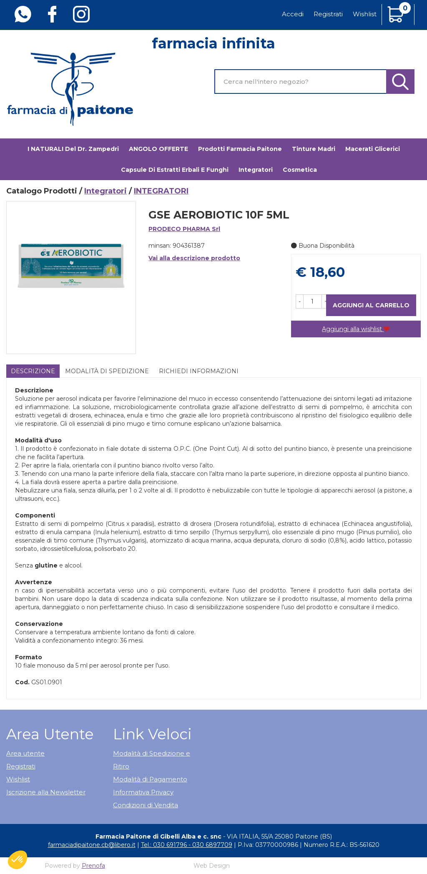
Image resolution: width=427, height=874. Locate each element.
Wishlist (365, 14)
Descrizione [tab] (33, 371)
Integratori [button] (256, 169)
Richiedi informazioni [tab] (199, 371)
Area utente (25, 753)
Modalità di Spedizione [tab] (107, 371)
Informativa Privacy (143, 792)
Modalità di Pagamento (150, 779)
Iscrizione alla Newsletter (45, 792)
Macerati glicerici (372, 149)
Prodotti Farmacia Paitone (240, 149)
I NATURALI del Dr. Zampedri (73, 149)
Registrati (328, 14)
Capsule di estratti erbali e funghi (175, 169)
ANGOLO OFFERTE (158, 149)
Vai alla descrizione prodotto (194, 258)
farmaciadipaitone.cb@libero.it (92, 845)
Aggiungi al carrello (371, 305)
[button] (300, 301)
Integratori (105, 191)
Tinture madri (313, 149)
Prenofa (93, 865)
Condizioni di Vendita (145, 805)
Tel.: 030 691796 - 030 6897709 (186, 845)
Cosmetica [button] (300, 169)
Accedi (293, 14)
